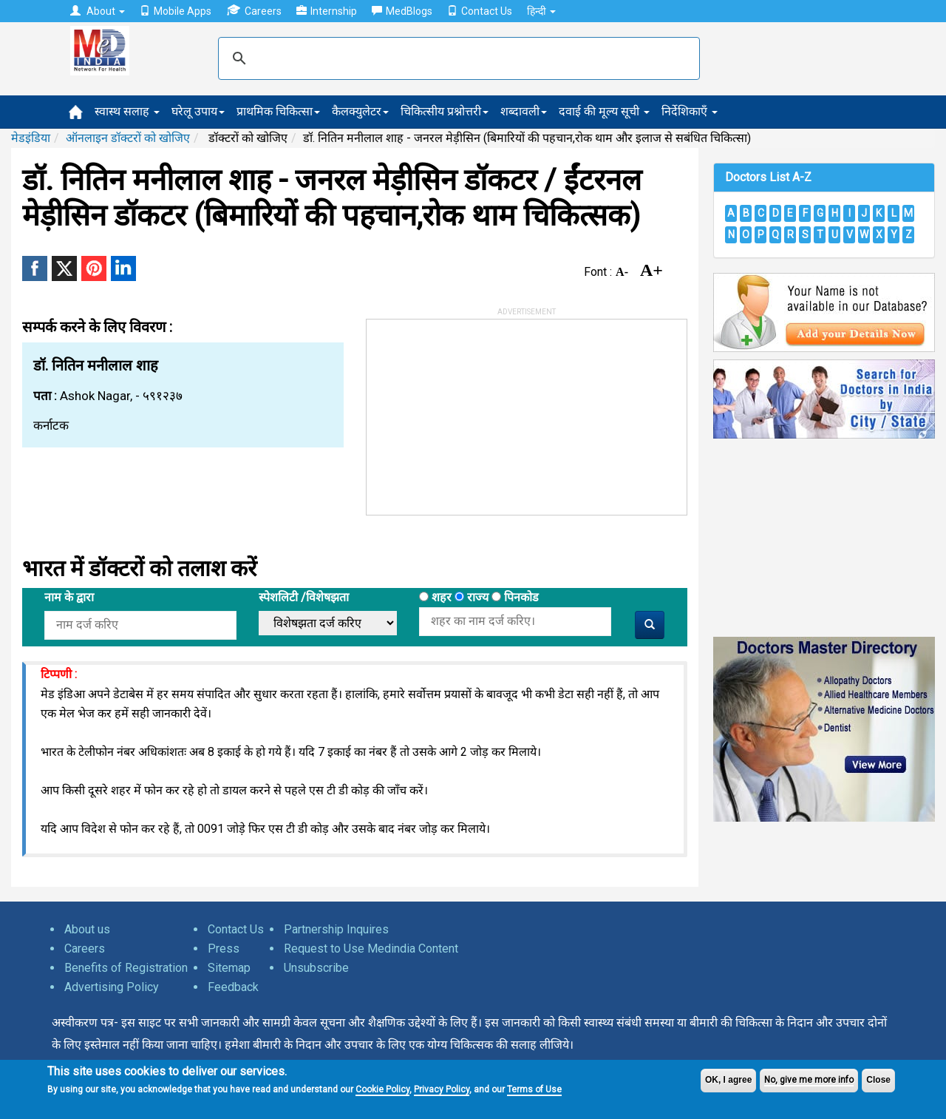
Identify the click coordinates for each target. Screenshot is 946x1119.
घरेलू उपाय (198, 111)
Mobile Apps (175, 11)
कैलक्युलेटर (360, 111)
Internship (326, 11)
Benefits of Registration (126, 968)
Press (223, 948)
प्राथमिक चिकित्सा (278, 111)
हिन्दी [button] (541, 11)
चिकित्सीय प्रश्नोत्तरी (445, 111)
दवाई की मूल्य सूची (604, 111)
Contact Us (479, 11)
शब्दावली (523, 111)
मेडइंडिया (30, 138)
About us (87, 929)
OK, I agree (728, 1080)
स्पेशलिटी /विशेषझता (304, 597)
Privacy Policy (441, 1089)
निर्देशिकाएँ (689, 111)
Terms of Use (534, 1089)
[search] (456, 58)
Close (878, 1080)
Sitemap (229, 968)
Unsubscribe (316, 968)
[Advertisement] (477, 412)
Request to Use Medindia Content (371, 948)
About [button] (97, 11)
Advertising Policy (111, 987)
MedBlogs (402, 11)
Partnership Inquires (336, 929)
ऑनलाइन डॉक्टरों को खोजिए (128, 138)
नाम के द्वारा (69, 597)
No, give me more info (809, 1080)
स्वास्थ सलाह (127, 111)
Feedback (233, 987)
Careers (254, 10)
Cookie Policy (382, 1089)
